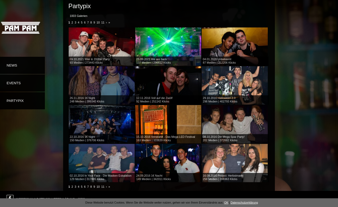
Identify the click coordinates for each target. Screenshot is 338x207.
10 (98, 22)
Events (14, 83)
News (12, 65)
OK (226, 202)
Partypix (15, 101)
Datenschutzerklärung (244, 202)
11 (103, 22)
